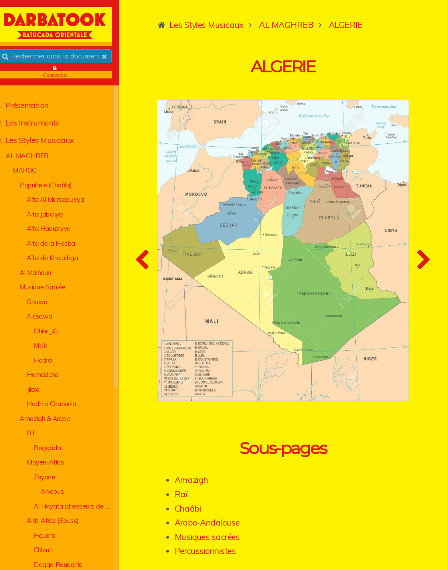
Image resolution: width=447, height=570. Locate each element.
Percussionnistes (220, 530)
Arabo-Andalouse (222, 501)
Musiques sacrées (222, 516)
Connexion (65, 75)
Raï (196, 473)
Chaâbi (203, 487)
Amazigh (207, 459)
